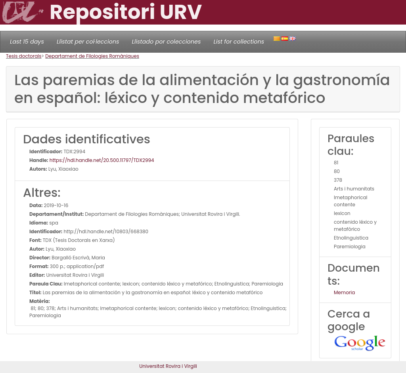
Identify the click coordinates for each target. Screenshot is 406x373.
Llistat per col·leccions (88, 42)
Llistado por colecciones (166, 42)
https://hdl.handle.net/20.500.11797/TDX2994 (101, 160)
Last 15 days (27, 42)
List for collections (238, 42)
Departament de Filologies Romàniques (92, 56)
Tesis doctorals (24, 56)
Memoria (344, 292)
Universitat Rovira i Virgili (168, 366)
